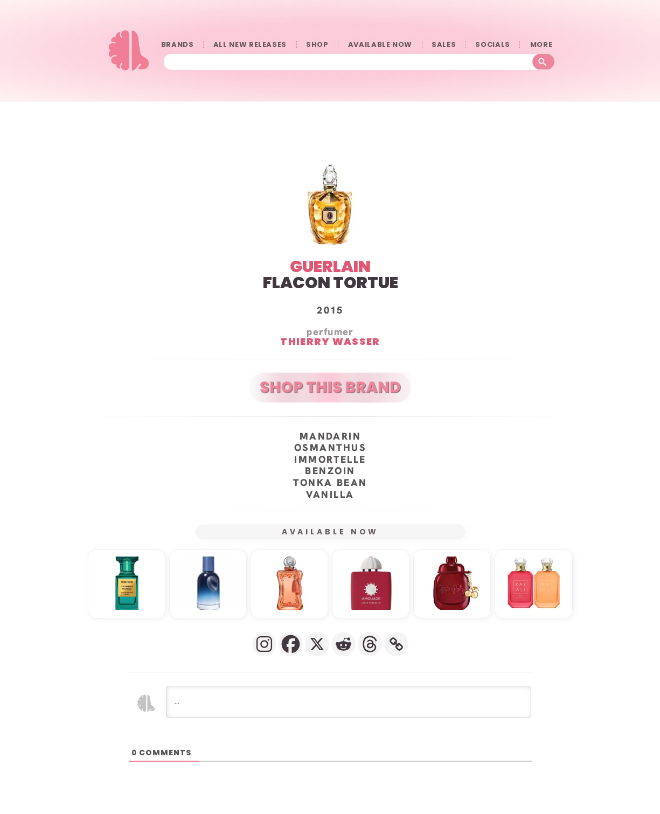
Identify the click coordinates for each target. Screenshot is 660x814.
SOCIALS (492, 44)
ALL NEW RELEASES (250, 44)
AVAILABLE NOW (380, 44)
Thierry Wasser (330, 340)
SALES (444, 44)
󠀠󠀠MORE (544, 44)
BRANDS (177, 44)
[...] (348, 701)
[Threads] (370, 643)
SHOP (317, 44)
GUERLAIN (330, 266)
